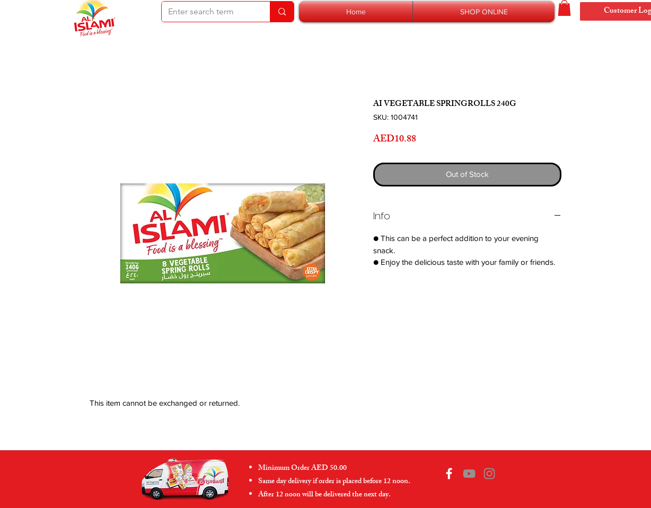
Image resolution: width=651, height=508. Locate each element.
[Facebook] (449, 473)
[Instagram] (489, 473)
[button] (484, 11)
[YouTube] (469, 473)
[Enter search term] (208, 12)
